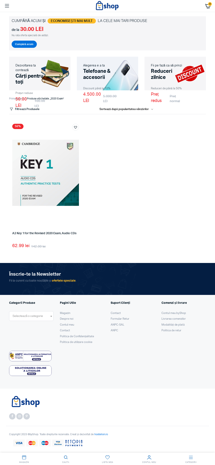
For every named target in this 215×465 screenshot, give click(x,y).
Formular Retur (120, 319)
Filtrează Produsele (24, 109)
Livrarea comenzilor (173, 319)
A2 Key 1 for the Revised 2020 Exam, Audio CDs (44, 233)
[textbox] (27, 316)
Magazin (65, 313)
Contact (65, 330)
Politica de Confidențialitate (77, 336)
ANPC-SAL (117, 324)
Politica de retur (171, 330)
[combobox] (31, 316)
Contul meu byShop (173, 313)
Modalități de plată (173, 324)
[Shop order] (127, 109)
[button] (75, 127)
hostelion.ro (101, 434)
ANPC (114, 330)
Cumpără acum (24, 44)
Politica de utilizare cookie (76, 342)
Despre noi (66, 319)
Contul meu (67, 324)
